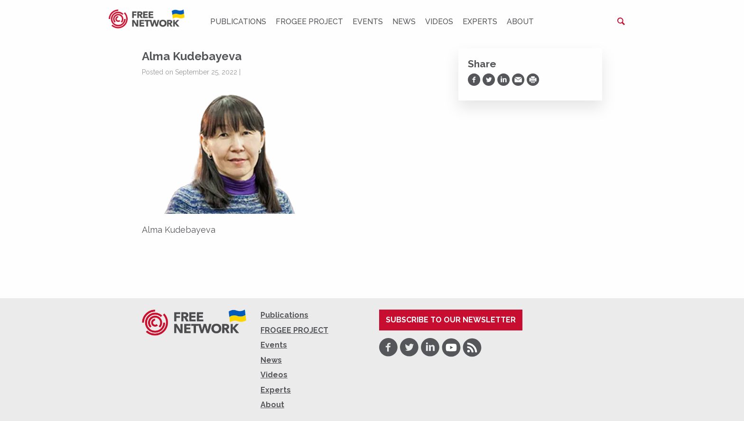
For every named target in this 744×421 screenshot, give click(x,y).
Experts (480, 21)
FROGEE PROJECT (309, 21)
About (520, 21)
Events (368, 21)
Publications (238, 21)
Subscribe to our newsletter (451, 319)
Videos (439, 21)
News (404, 21)
